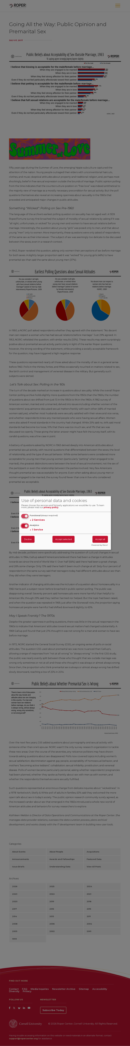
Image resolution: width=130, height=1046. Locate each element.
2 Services (37, 520)
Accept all (100, 539)
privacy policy (51, 507)
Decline (28, 539)
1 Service (36, 529)
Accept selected (63, 539)
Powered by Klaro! (99, 545)
